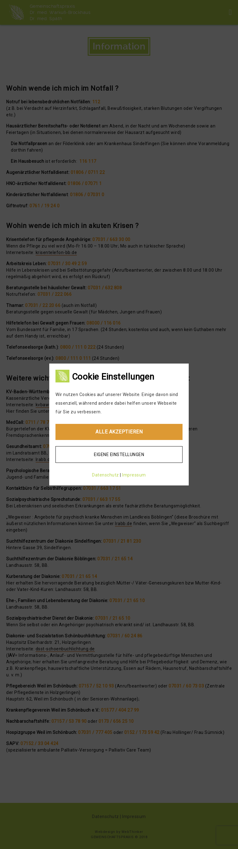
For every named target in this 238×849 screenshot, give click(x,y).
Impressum (134, 474)
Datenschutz (105, 474)
